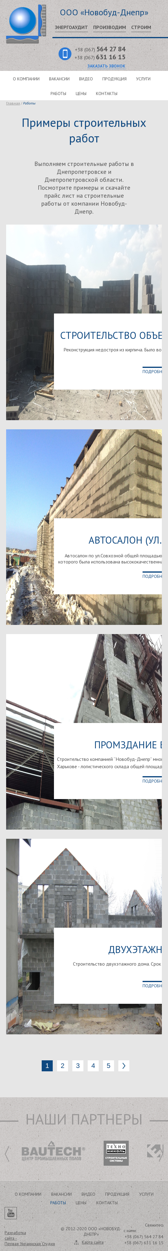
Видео (86, 79)
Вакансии (59, 79)
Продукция (114, 79)
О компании (26, 79)
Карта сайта (93, 1242)
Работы (58, 93)
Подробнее (154, 371)
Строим (141, 27)
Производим (109, 27)
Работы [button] (58, 1202)
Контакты (106, 93)
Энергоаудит (71, 27)
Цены (81, 93)
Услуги (143, 79)
